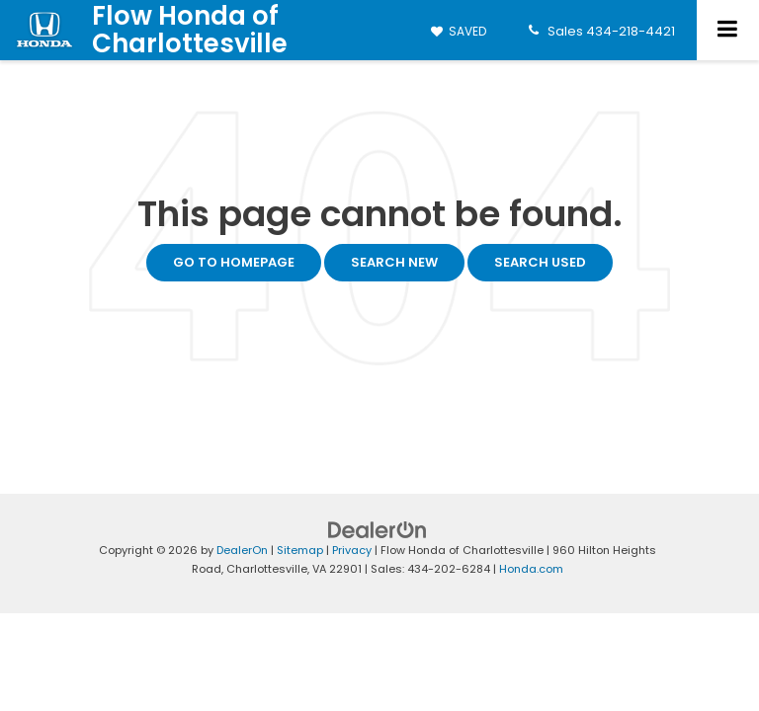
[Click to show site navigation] (728, 30)
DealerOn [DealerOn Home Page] (242, 550)
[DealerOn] (377, 529)
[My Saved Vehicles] (458, 31)
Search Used (540, 262)
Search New (394, 262)
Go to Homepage (234, 262)
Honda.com (531, 569)
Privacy (352, 550)
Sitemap (300, 550)
